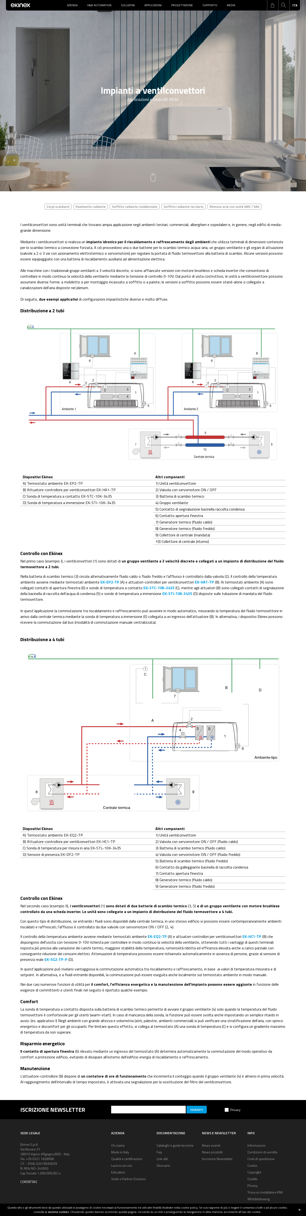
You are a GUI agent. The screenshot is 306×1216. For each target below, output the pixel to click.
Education (118, 1172)
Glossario (163, 1165)
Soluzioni (128, 5)
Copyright (254, 1172)
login (272, 5)
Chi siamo (118, 1145)
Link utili (162, 1158)
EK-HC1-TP (251, 936)
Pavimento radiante (91, 206)
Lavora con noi (121, 1165)
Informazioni (256, 1145)
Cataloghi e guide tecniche (175, 1145)
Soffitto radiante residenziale (134, 206)
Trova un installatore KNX (265, 1192)
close (299, 1210)
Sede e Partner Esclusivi (128, 1178)
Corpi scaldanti (58, 206)
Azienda (72, 5)
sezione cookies (58, 1212)
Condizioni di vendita (262, 1152)
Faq (159, 1152)
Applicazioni (153, 5)
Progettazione (182, 5)
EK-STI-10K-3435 (177, 593)
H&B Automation (99, 5)
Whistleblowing (258, 1198)
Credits (252, 1178)
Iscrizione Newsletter (217, 1158)
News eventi (211, 1145)
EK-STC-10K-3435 (159, 588)
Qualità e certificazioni (126, 1158)
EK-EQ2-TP (157, 936)
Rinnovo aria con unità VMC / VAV (234, 206)
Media (231, 5)
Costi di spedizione (261, 1158)
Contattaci (28, 1181)
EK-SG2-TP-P (55, 959)
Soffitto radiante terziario (183, 206)
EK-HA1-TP (204, 582)
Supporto (209, 5)
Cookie (252, 1165)
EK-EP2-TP (109, 582)
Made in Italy (120, 1152)
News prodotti (212, 1152)
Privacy (235, 1109)
